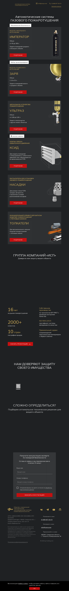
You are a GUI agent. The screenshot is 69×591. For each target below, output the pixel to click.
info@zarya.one (15, 523)
